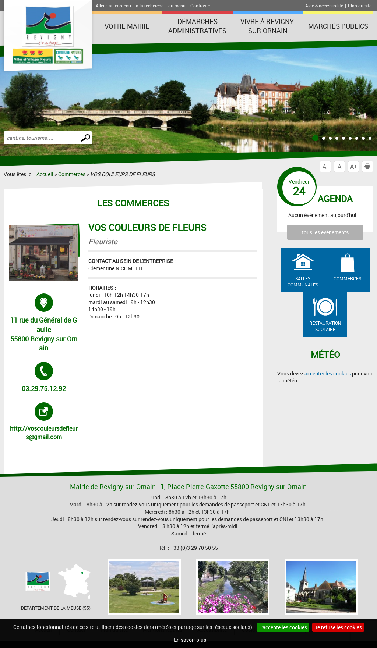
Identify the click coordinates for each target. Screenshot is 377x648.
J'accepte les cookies (283, 627)
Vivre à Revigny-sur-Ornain (267, 26)
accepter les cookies (327, 373)
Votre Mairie (127, 26)
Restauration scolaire (325, 326)
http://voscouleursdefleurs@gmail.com (44, 421)
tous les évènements (325, 232)
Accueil (44, 174)
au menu (177, 5)
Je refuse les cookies (338, 627)
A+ (353, 167)
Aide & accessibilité (324, 5)
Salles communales (303, 281)
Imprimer (368, 167)
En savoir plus (190, 639)
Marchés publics (338, 26)
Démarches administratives (197, 26)
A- (325, 167)
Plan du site (359, 5)
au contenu (120, 5)
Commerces (71, 174)
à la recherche (149, 5)
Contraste (200, 5)
